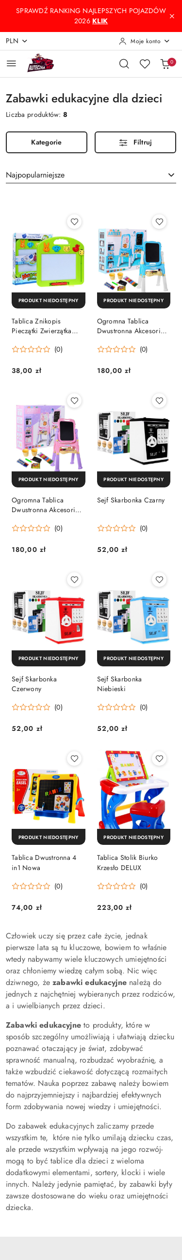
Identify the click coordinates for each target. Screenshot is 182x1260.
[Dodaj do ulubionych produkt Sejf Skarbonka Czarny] (159, 400)
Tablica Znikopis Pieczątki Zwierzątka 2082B (42, 326)
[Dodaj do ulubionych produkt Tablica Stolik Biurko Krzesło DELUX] (159, 758)
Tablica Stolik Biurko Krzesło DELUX (127, 862)
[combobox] (91, 175)
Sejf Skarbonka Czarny (131, 500)
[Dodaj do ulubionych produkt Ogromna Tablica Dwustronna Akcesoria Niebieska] (159, 221)
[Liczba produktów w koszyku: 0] (165, 63)
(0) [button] (58, 349)
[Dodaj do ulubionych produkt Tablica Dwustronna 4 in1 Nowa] (74, 758)
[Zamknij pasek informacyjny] (171, 16)
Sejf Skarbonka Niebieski (119, 684)
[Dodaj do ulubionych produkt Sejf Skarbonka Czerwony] (74, 579)
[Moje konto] (144, 41)
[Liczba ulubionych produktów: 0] (144, 63)
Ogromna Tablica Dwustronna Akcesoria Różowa (45, 505)
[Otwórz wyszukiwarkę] (124, 63)
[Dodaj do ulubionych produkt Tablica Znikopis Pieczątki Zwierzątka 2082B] (74, 221)
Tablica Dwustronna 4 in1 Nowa (44, 862)
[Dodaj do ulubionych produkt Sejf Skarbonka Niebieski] (159, 579)
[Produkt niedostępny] (48, 300)
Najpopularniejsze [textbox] (35, 174)
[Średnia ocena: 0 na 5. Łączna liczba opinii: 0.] (37, 349)
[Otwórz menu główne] (11, 63)
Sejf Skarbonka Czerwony (34, 684)
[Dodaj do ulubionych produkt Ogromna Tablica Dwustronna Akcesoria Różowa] (74, 400)
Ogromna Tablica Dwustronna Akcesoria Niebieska (131, 326)
